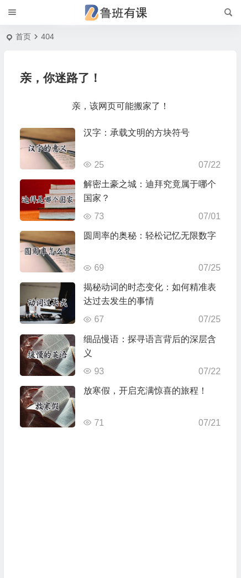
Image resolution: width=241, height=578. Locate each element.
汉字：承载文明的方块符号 (136, 132)
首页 (23, 36)
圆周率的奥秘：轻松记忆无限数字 (149, 235)
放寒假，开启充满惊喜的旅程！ (145, 390)
